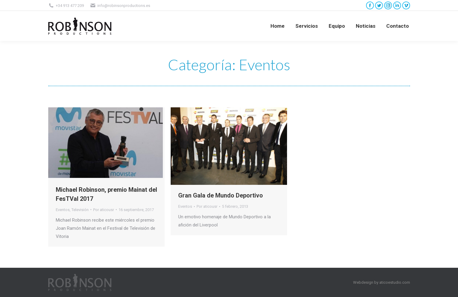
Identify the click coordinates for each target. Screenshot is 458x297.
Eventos (63, 209)
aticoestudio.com (394, 282)
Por (103, 209)
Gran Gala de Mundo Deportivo (220, 195)
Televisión (80, 209)
